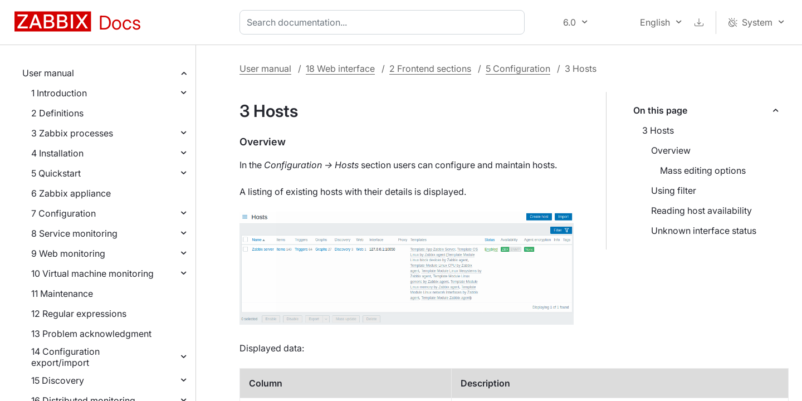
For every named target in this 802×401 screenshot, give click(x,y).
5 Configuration (518, 68)
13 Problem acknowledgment (91, 333)
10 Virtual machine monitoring (92, 273)
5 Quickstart (56, 173)
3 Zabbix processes (72, 133)
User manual (48, 73)
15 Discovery (57, 380)
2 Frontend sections (430, 68)
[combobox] (384, 22)
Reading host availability (701, 210)
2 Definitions (57, 113)
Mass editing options (703, 170)
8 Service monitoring (74, 233)
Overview (671, 150)
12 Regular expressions (78, 313)
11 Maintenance (62, 293)
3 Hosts (658, 130)
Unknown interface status (703, 230)
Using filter (673, 190)
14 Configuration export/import (65, 357)
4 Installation (57, 153)
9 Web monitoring (68, 253)
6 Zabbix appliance (71, 193)
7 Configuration (63, 213)
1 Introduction (59, 93)
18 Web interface (340, 68)
